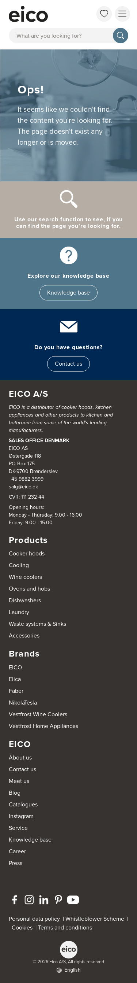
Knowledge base (68, 292)
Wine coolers (25, 577)
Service (18, 828)
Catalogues (23, 804)
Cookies (23, 927)
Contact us (68, 363)
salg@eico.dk (23, 487)
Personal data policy (34, 918)
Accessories (24, 635)
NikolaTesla (23, 702)
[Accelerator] (41, 14)
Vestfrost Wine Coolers (38, 714)
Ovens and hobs (29, 588)
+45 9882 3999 (26, 479)
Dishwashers (25, 600)
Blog (14, 792)
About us (20, 757)
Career (17, 851)
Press (15, 863)
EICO (15, 667)
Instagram (21, 816)
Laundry (19, 612)
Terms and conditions (65, 927)
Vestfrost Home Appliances (43, 726)
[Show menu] (122, 14)
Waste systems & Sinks (37, 624)
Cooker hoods (27, 553)
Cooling (19, 565)
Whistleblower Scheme (94, 918)
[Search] (120, 35)
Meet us (19, 781)
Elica (15, 679)
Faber (16, 691)
